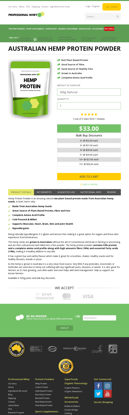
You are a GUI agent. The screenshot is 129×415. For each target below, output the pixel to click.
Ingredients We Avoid (60, 6)
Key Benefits (44, 192)
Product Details (21, 192)
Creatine (39, 393)
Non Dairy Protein (43, 368)
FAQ (28, 6)
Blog (10, 368)
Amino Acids (40, 389)
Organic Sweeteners (73, 365)
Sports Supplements (46, 385)
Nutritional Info (90, 192)
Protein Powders (44, 352)
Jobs (10, 393)
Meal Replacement (43, 375)
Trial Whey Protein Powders (76, 397)
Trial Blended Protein (73, 401)
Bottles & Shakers (72, 379)
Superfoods (71, 352)
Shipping (35, 6)
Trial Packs (70, 393)
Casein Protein (41, 360)
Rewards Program (16, 386)
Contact (44, 6)
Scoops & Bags (71, 383)
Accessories (71, 375)
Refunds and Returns (17, 390)
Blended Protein (42, 371)
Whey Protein (41, 357)
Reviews (111, 192)
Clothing (68, 387)
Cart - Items (112, 6)
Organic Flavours (72, 361)
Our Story (12, 6)
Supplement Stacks (43, 400)
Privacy (11, 400)
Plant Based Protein (44, 379)
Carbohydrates (42, 396)
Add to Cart (89, 176)
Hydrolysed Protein (43, 364)
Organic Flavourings (76, 356)
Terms (11, 397)
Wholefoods (71, 371)
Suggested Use (66, 192)
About (21, 6)
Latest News (13, 379)
